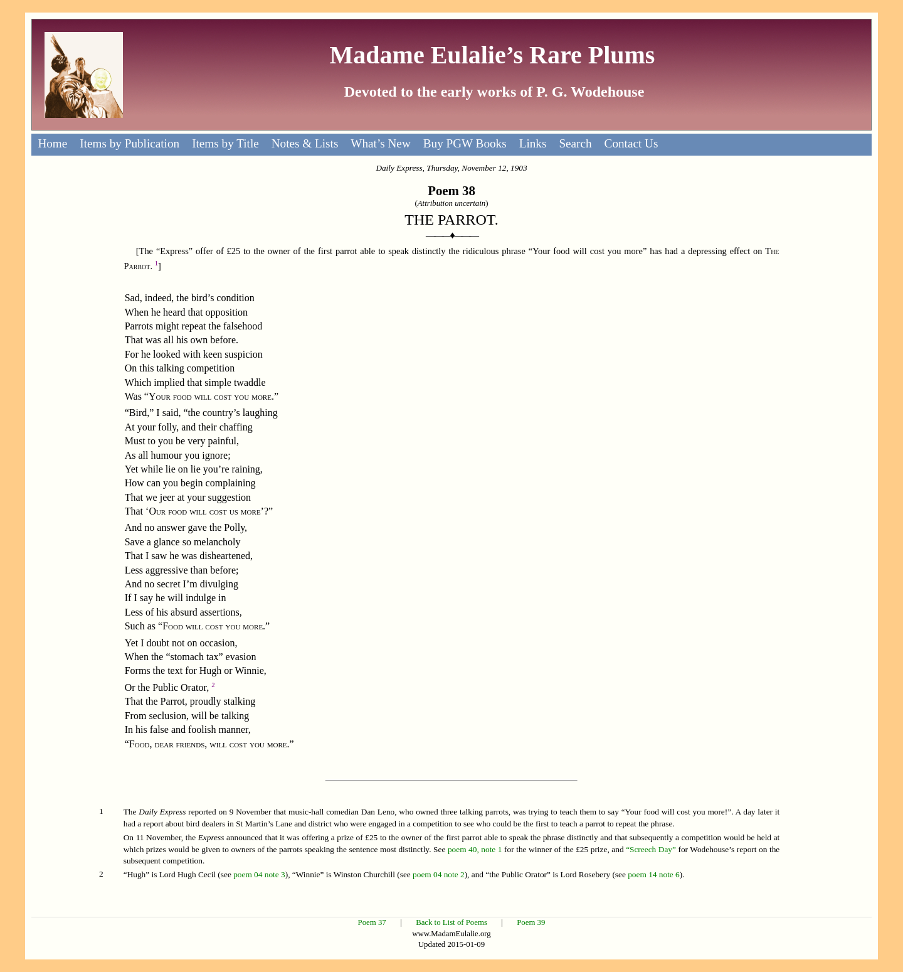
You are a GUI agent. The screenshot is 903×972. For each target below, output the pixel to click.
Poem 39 (531, 922)
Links (533, 143)
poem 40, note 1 (475, 849)
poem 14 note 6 (654, 874)
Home (52, 143)
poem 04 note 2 (439, 874)
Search (575, 143)
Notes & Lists (305, 143)
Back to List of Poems (451, 922)
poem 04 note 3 (259, 874)
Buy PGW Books (465, 143)
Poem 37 (372, 922)
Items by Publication (129, 143)
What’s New (380, 143)
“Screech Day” (651, 849)
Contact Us (631, 143)
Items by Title (225, 143)
